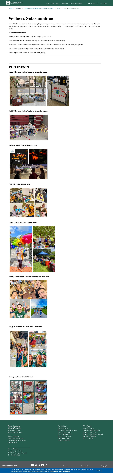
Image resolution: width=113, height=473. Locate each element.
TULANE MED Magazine (92, 430)
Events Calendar (64, 438)
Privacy (65, 466)
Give (53, 3)
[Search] (91, 4)
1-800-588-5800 (15, 455)
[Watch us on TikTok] (46, 465)
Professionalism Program (67, 430)
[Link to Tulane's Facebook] (39, 465)
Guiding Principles (64, 432)
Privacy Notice (54, 471)
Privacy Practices (89, 432)
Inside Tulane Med (64, 436)
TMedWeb (87, 426)
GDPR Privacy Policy (64, 471)
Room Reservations (65, 434)
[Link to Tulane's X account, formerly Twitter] (36, 465)
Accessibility (85, 466)
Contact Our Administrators (17, 440)
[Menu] (101, 4)
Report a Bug (88, 438)
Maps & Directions (13, 436)
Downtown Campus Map (15, 438)
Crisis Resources (64, 440)
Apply (47, 3)
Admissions (62, 426)
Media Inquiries (12, 442)
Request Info (65, 3)
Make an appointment (15, 451)
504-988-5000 (22, 453)
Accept (98, 470)
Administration (63, 428)
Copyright (104, 466)
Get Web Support (89, 436)
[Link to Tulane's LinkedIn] (42, 465)
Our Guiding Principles (76, 3)
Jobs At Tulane (88, 428)
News (57, 3)
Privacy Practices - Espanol (93, 434)
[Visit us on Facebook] (32, 465)
